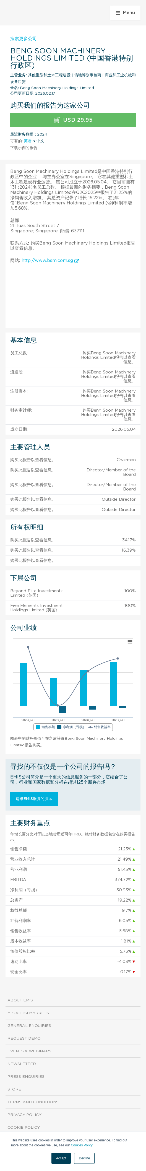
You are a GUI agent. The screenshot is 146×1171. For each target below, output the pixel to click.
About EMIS (20, 1000)
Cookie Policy (23, 1128)
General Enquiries (29, 1026)
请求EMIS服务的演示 (34, 799)
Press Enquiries (26, 1077)
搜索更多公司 (23, 39)
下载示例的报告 (23, 148)
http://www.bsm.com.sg (50, 260)
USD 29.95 (73, 120)
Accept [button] (61, 1158)
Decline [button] (84, 1158)
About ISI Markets (28, 1013)
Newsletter (21, 1064)
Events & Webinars (29, 1051)
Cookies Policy (81, 1145)
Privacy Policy (24, 1115)
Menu (125, 13)
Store (14, 1089)
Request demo (24, 1038)
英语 (28, 141)
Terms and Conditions (33, 1102)
